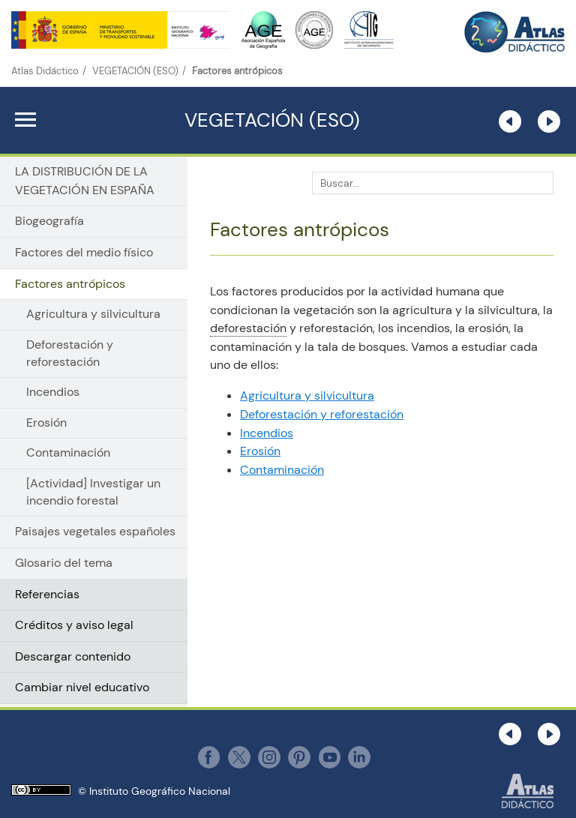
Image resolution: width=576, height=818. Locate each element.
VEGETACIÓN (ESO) (135, 70)
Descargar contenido (72, 656)
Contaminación (68, 452)
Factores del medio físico (84, 252)
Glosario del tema (63, 563)
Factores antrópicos (70, 284)
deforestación (248, 328)
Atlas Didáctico (45, 70)
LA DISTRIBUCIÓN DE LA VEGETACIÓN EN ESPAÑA (84, 180)
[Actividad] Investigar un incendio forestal (93, 492)
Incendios (53, 392)
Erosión (46, 422)
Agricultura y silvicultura (93, 314)
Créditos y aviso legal (74, 625)
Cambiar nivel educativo (82, 687)
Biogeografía (49, 221)
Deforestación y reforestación (69, 353)
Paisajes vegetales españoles (95, 531)
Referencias (47, 594)
